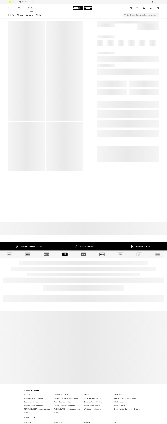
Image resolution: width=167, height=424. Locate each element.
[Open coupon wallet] (130, 7)
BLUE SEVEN (28, 422)
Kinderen (32, 8)
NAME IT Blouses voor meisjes (125, 395)
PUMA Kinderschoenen (32, 395)
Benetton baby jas (31, 402)
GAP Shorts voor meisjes (93, 395)
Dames (11, 8)
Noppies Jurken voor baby (33, 405)
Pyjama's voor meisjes (92, 405)
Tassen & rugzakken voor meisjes (66, 398)
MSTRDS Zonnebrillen (62, 395)
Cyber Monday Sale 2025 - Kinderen (127, 409)
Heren (21, 8)
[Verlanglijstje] (150, 7)
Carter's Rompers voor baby (64, 405)
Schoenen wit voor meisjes (33, 398)
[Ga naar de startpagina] (82, 8)
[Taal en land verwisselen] (155, 2)
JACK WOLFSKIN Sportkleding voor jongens (67, 410)
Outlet (12, 2)
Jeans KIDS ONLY (120, 405)
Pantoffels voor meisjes (63, 402)
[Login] (137, 7)
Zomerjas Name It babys (93, 402)
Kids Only (87, 422)
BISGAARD (58, 422)
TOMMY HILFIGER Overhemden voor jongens (37, 410)
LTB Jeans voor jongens (92, 409)
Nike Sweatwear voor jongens (125, 398)
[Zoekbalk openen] (124, 15)
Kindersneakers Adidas (92, 398)
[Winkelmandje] (157, 7)
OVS (115, 422)
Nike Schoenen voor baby (123, 402)
